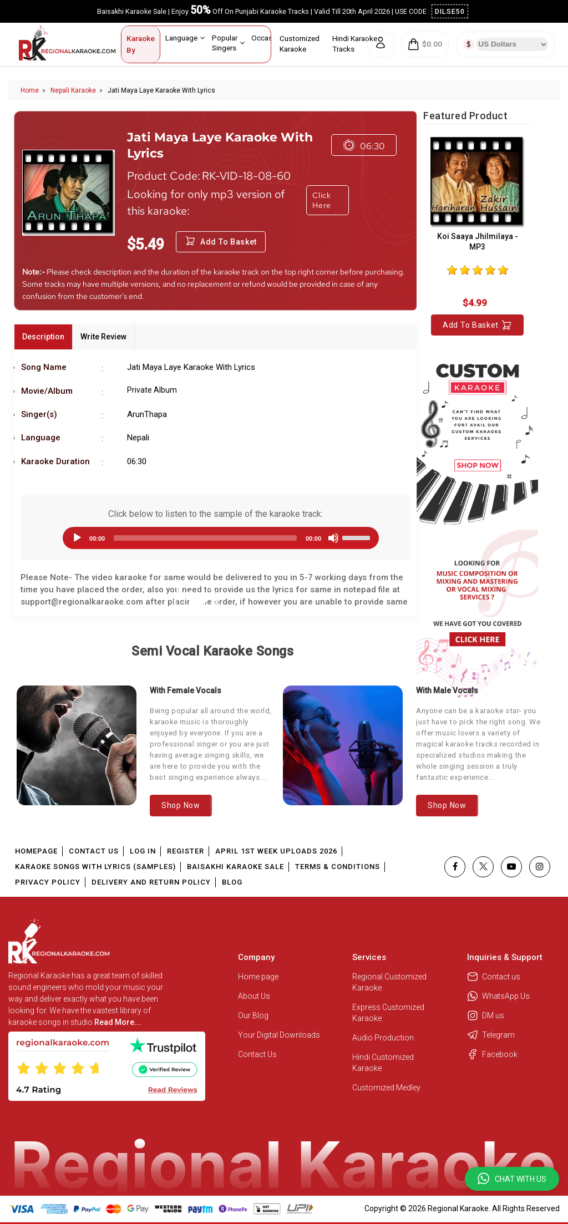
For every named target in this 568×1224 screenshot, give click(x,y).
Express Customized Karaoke (388, 1013)
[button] (512, 1179)
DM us (485, 1015)
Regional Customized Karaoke (389, 982)
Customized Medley (387, 1087)
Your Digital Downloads (279, 1034)
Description (43, 336)
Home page (258, 976)
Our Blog (253, 1015)
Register (185, 851)
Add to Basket (477, 325)
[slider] (205, 538)
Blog (232, 882)
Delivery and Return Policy (151, 882)
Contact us (493, 976)
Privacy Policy (47, 882)
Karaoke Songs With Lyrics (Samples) (95, 866)
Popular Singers (228, 42)
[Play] (77, 538)
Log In (143, 851)
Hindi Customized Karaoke (383, 1063)
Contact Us (94, 851)
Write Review (103, 336)
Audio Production (383, 1037)
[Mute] (333, 538)
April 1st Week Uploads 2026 (276, 851)
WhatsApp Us (498, 996)
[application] (215, 538)
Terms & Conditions (337, 866)
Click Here (321, 200)
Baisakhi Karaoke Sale (235, 866)
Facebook (492, 1054)
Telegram (491, 1034)
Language (185, 37)
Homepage (36, 851)
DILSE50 (450, 11)
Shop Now (180, 805)
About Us (254, 996)
